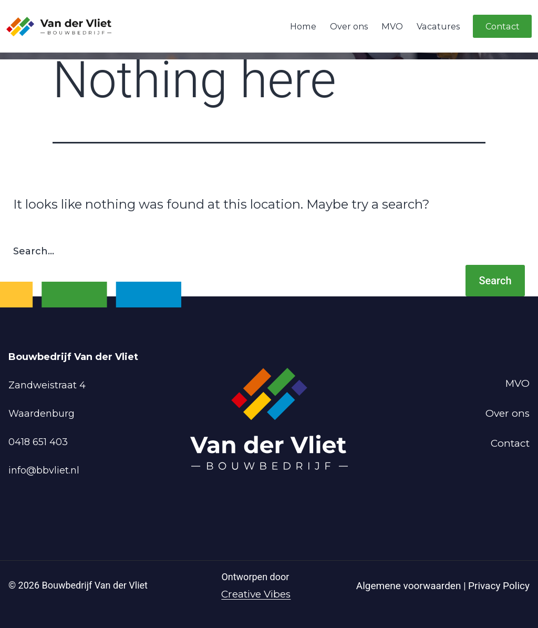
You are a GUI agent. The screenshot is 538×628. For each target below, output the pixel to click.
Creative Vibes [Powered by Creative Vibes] (256, 594)
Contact (502, 26)
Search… (33, 251)
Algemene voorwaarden (409, 586)
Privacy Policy (499, 586)
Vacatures (438, 26)
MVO (392, 26)
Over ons (349, 26)
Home (303, 26)
